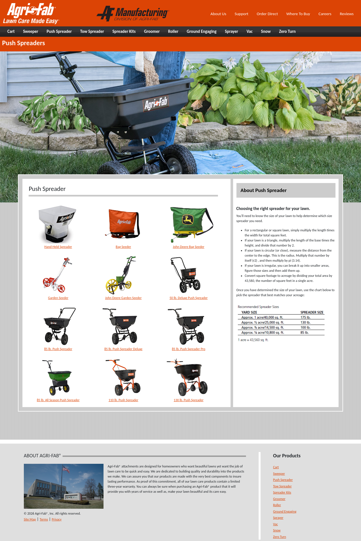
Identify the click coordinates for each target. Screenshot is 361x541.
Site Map (30, 519)
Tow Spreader (282, 486)
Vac (275, 524)
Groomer (279, 499)
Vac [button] (250, 31)
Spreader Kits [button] (124, 31)
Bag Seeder (123, 247)
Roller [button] (173, 31)
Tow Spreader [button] (92, 31)
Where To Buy (298, 13)
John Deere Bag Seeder (188, 247)
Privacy (57, 519)
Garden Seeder (58, 298)
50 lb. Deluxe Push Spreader (188, 298)
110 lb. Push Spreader (123, 400)
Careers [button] (324, 13)
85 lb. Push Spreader (58, 349)
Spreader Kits (282, 492)
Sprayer (278, 518)
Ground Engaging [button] (202, 31)
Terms (44, 519)
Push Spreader (283, 480)
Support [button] (242, 13)
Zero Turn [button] (287, 31)
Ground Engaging (284, 511)
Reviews (346, 13)
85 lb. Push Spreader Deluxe (123, 349)
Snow (277, 530)
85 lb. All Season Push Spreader (58, 400)
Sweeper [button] (30, 31)
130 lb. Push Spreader (188, 400)
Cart (276, 467)
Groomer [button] (152, 31)
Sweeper (279, 474)
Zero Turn (279, 537)
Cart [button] (11, 31)
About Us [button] (218, 13)
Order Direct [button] (267, 13)
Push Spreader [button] (59, 31)
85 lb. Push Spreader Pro (188, 349)
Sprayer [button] (231, 31)
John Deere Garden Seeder (123, 298)
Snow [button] (266, 31)
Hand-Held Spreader (58, 247)
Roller (277, 505)
